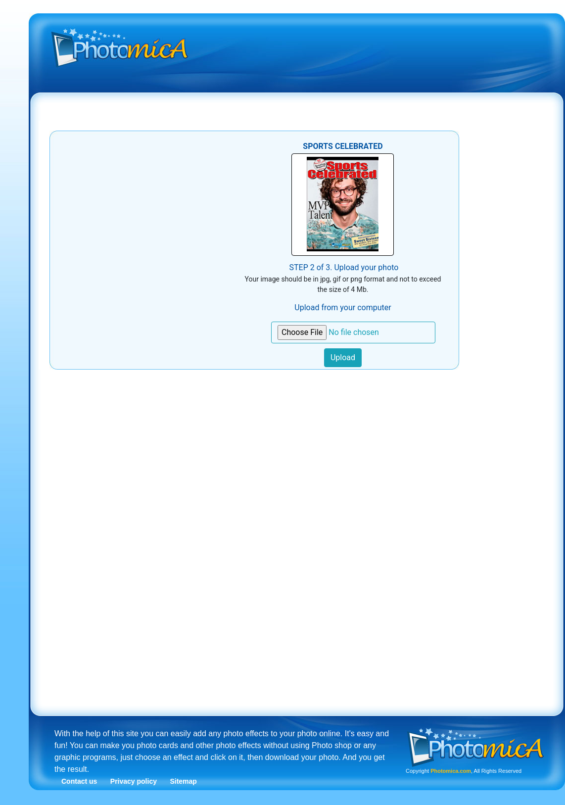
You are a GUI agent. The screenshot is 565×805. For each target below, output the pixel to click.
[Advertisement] (308, 90)
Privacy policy (133, 781)
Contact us (79, 781)
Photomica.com (450, 771)
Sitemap (183, 781)
